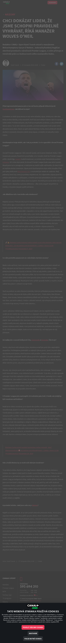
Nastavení (33, 633)
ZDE (57, 622)
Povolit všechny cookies (33, 627)
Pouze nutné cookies (33, 639)
